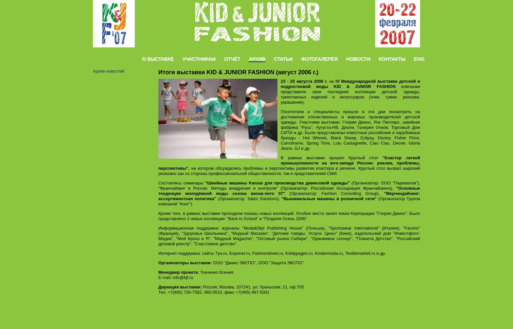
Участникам (199, 58)
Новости (358, 58)
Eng (419, 58)
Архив (257, 58)
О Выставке (158, 58)
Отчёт (232, 58)
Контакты (392, 58)
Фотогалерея (319, 58)
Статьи (283, 58)
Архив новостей (108, 71)
